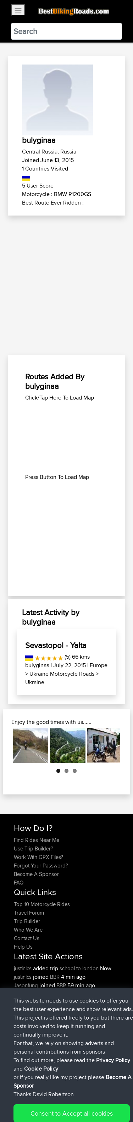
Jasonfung (26, 985)
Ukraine (34, 682)
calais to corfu (80, 994)
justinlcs (23, 968)
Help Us (23, 946)
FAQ (18, 882)
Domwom (26, 994)
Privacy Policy (108, 1094)
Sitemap (80, 1094)
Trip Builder (27, 921)
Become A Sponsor (36, 874)
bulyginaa (37, 665)
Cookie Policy (21, 1103)
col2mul (74, 1011)
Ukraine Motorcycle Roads (61, 674)
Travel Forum (29, 912)
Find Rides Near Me (36, 840)
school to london (79, 968)
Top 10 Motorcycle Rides (42, 904)
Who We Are (28, 929)
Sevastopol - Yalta (56, 645)
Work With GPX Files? (38, 857)
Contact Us (26, 938)
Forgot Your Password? (41, 865)
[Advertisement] (66, 285)
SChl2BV (75, 1028)
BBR (55, 977)
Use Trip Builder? (33, 848)
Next (109, 745)
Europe (98, 665)
